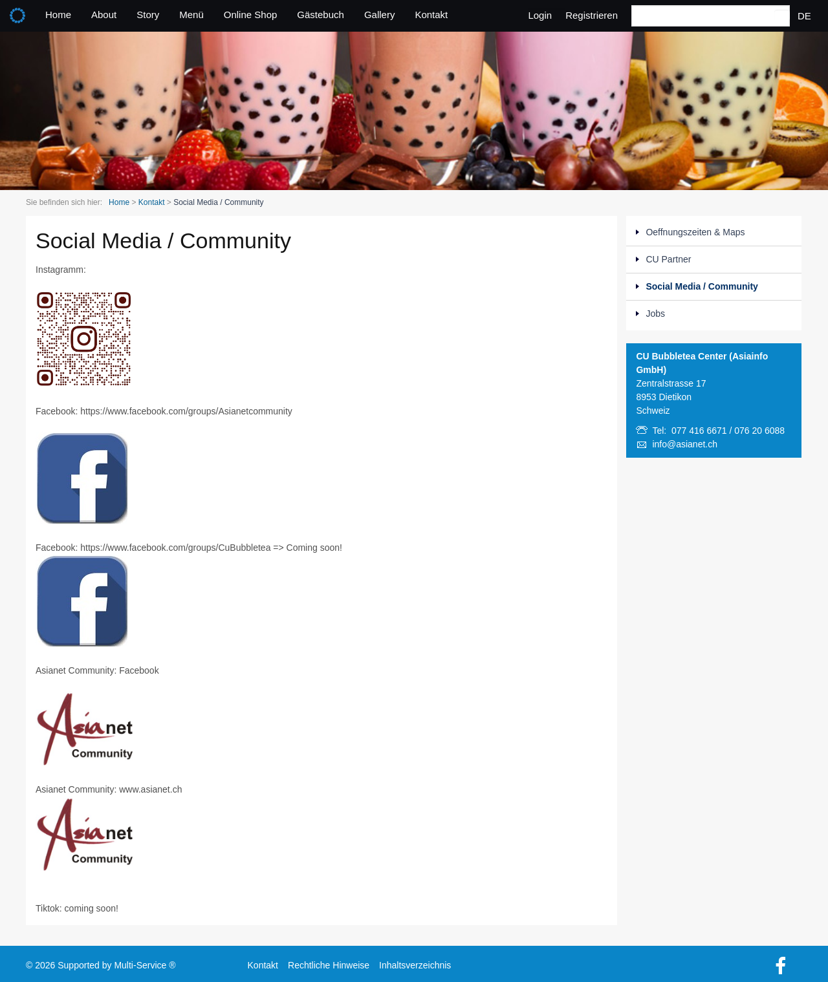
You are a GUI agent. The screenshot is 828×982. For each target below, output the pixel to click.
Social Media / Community (701, 286)
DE (804, 15)
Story (147, 14)
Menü (191, 14)
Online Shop (251, 14)
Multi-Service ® (144, 964)
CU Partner (668, 259)
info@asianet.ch (684, 444)
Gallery (379, 14)
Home (58, 14)
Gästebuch (320, 14)
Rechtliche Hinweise (328, 964)
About (103, 14)
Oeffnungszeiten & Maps (695, 232)
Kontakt (431, 14)
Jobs (655, 313)
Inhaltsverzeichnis (415, 964)
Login (540, 15)
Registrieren (591, 15)
